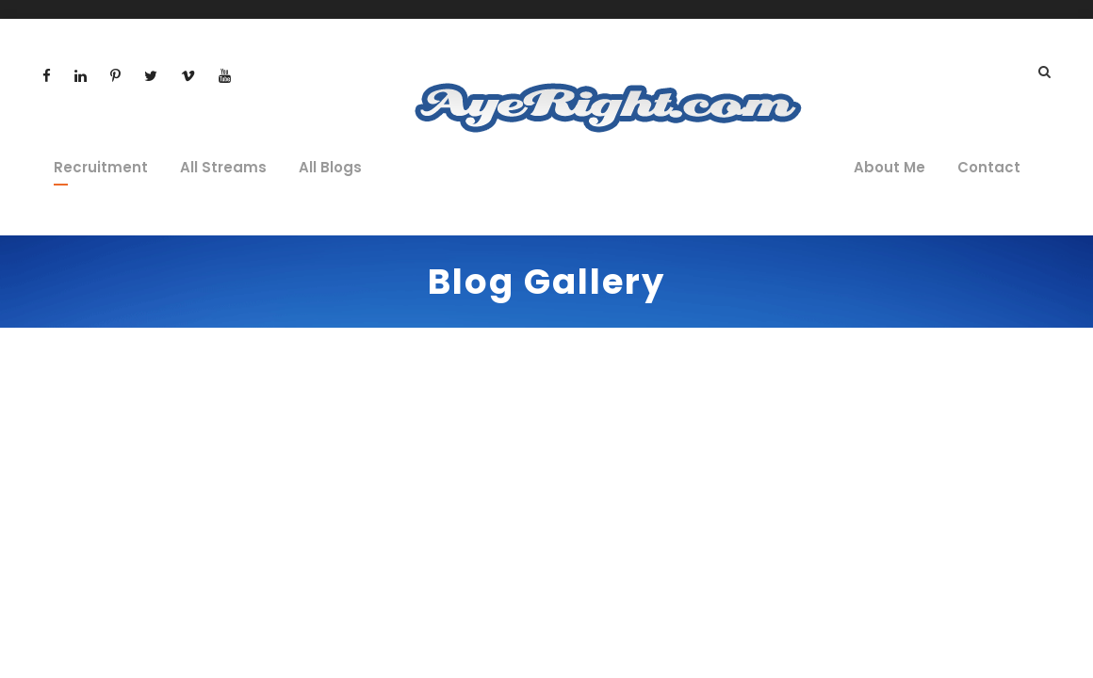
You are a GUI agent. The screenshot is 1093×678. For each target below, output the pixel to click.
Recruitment (101, 167)
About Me (889, 167)
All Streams (223, 167)
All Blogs (330, 167)
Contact (988, 167)
